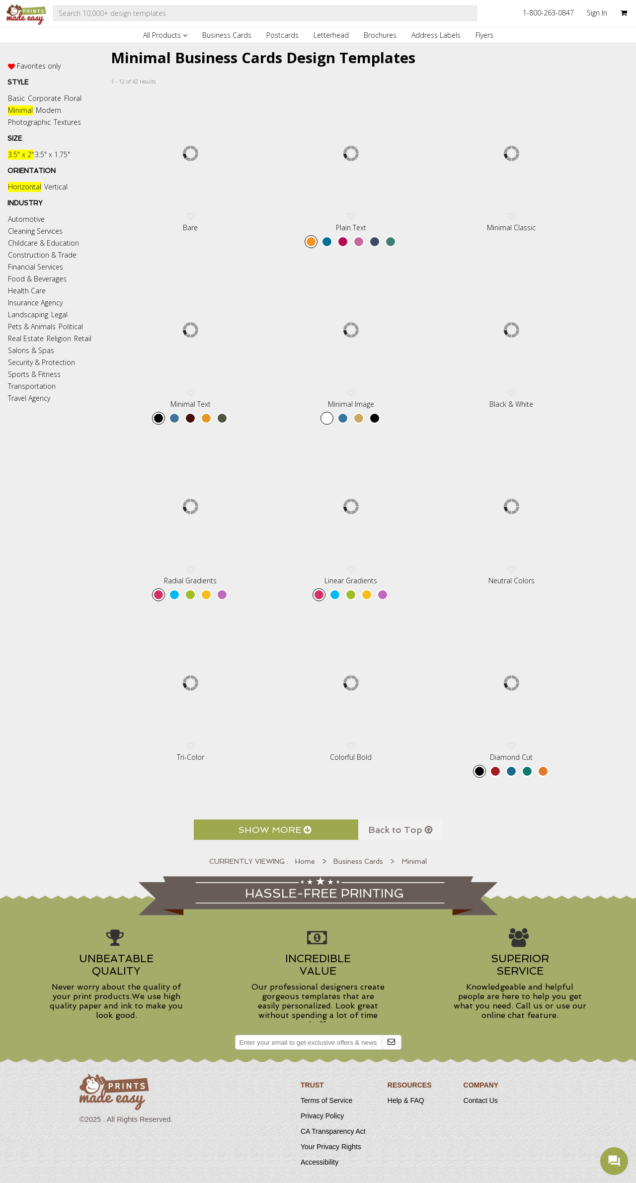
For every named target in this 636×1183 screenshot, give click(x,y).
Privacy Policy (322, 1116)
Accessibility (319, 1162)
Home (305, 861)
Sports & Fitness (34, 374)
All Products (165, 35)
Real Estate (26, 338)
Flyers (484, 35)
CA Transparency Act (333, 1131)
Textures (67, 122)
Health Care (27, 290)
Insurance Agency (35, 302)
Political (71, 326)
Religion (59, 338)
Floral (72, 98)
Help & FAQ (406, 1100)
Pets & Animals (32, 326)
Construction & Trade (42, 255)
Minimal (20, 110)
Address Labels (436, 35)
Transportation (32, 386)
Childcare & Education (43, 243)
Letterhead (331, 35)
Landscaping (28, 314)
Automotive (26, 219)
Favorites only (39, 66)
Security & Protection (41, 362)
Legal (59, 314)
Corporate (44, 98)
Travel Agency (29, 398)
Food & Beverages (37, 278)
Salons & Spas (31, 350)
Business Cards (226, 35)
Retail (82, 338)
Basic (16, 98)
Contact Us (481, 1100)
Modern (48, 110)
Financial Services (35, 267)
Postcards (282, 35)
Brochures (380, 35)
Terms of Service (326, 1100)
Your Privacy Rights (331, 1147)
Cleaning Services (35, 231)
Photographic (29, 122)
